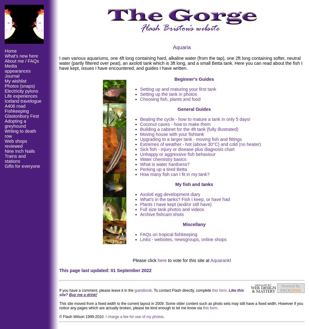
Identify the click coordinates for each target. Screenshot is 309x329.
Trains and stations (15, 159)
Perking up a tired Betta (163, 169)
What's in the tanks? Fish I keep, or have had (185, 199)
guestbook (143, 290)
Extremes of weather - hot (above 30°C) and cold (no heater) (200, 144)
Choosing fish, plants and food (170, 99)
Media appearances (18, 69)
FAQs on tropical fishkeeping (168, 234)
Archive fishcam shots (162, 214)
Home (11, 51)
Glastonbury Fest (22, 116)
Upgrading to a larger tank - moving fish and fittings (191, 139)
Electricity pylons (21, 91)
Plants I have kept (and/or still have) (176, 204)
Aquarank (220, 260)
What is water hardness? (165, 164)
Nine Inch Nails (20, 151)
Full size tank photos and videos (172, 209)
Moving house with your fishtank (172, 134)
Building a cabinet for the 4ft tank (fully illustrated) (189, 129)
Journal (12, 76)
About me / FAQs (22, 61)
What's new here (21, 56)
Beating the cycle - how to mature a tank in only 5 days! (195, 119)
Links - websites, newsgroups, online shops (183, 239)
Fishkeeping (17, 111)
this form (219, 290)
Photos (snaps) (20, 86)
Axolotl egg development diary (170, 194)
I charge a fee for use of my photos (135, 317)
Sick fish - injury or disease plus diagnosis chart (187, 149)
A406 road (15, 106)
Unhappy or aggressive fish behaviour (178, 154)
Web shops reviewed (16, 144)
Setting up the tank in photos (168, 94)
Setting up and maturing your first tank (178, 89)
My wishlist (16, 81)
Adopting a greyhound (15, 124)
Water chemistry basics (163, 159)
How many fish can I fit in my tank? (175, 174)
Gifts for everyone (22, 166)
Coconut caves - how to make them (175, 124)
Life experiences (21, 96)
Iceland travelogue (23, 101)
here (162, 260)
